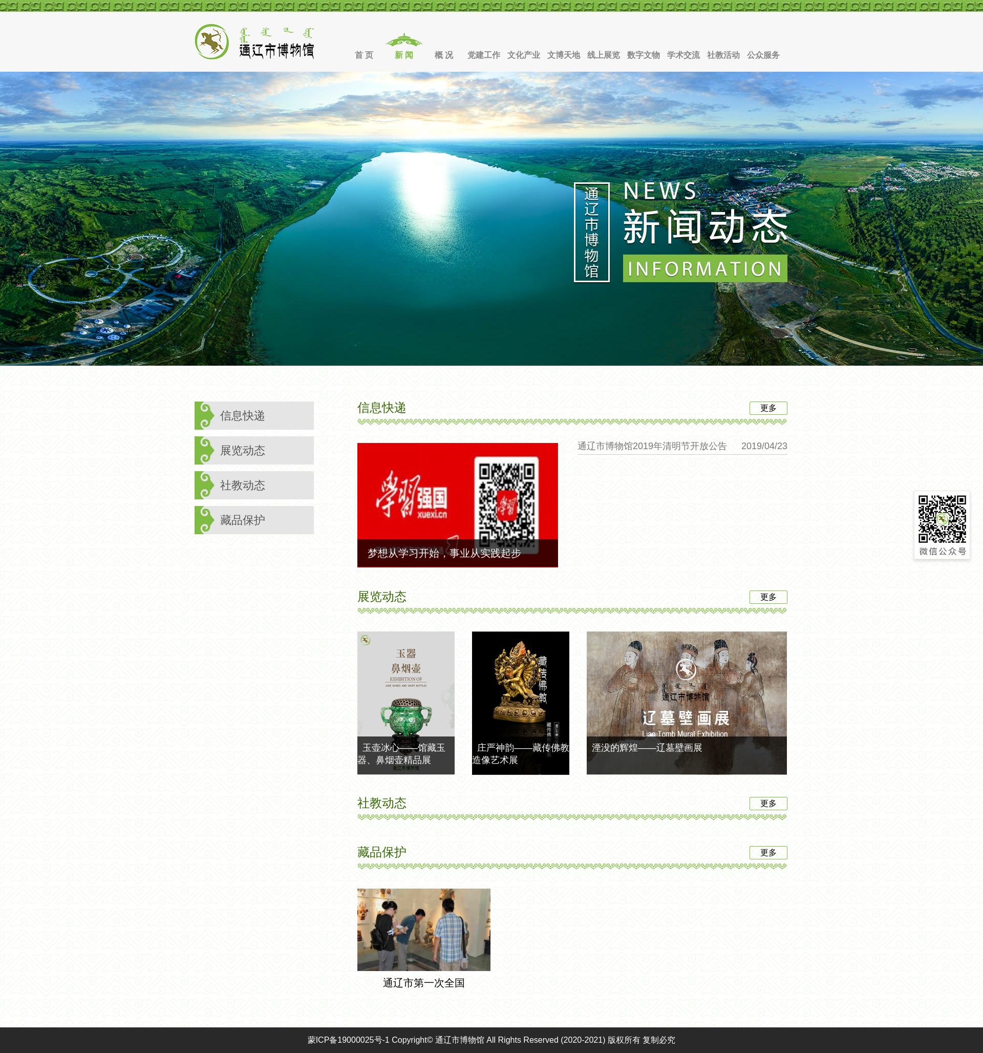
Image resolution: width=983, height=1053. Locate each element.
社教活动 (723, 55)
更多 (768, 408)
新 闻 (404, 55)
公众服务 (763, 55)
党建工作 (483, 55)
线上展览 (603, 55)
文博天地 (563, 55)
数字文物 (643, 55)
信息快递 (242, 415)
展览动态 (242, 450)
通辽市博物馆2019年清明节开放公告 (652, 446)
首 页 (364, 55)
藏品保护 (242, 520)
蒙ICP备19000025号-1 (349, 1040)
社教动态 (242, 485)
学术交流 (683, 55)
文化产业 (523, 55)
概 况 (444, 55)
